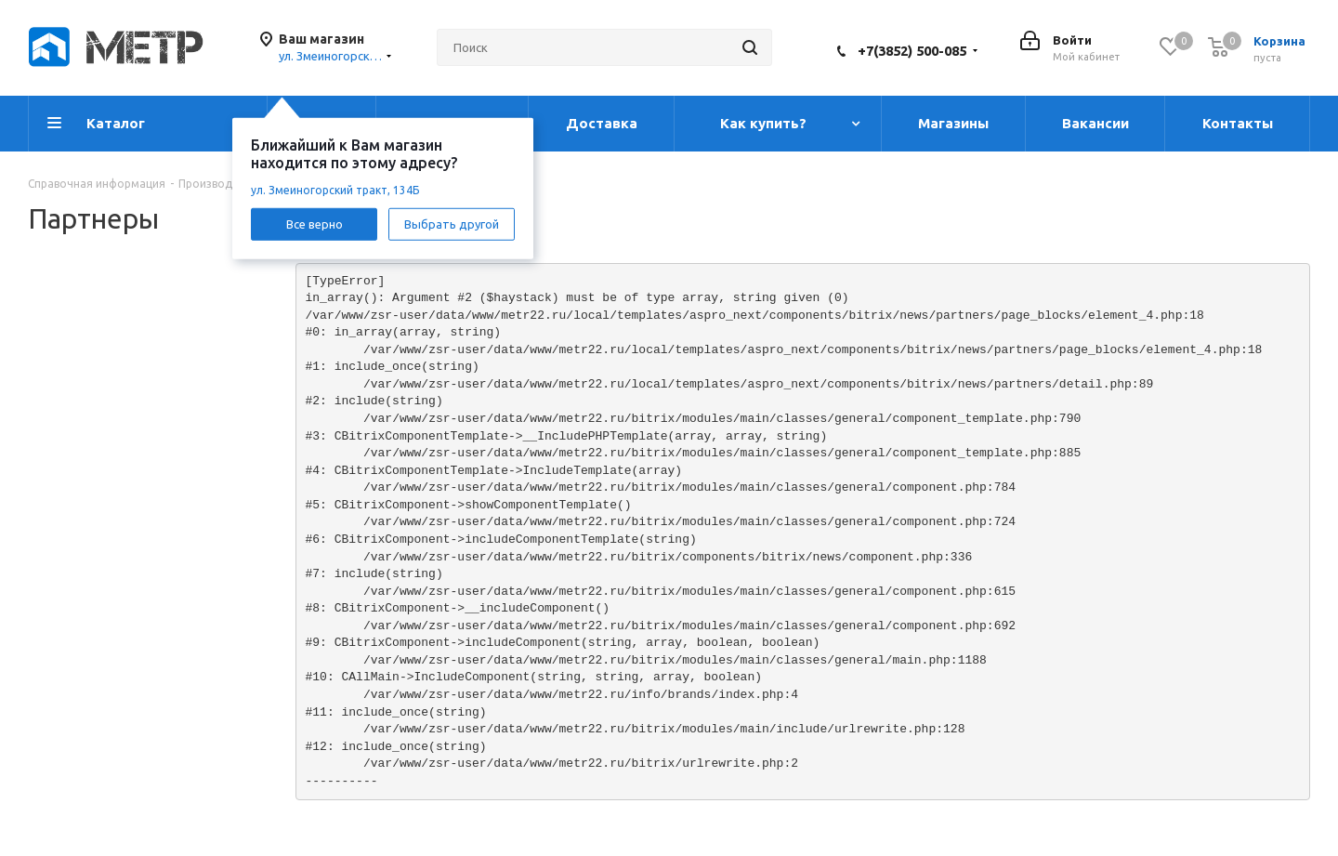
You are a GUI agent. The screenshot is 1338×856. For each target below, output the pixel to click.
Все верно (314, 223)
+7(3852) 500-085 (912, 51)
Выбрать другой (451, 223)
